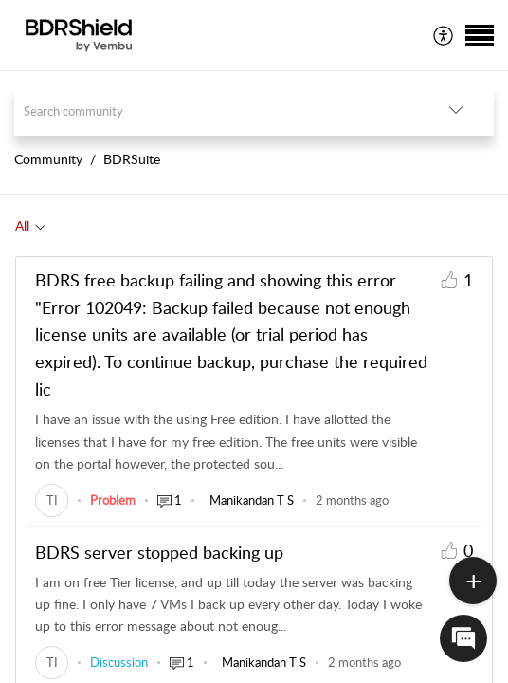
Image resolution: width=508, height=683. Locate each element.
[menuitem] (444, 35)
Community (48, 159)
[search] (216, 110)
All (22, 225)
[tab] (30, 225)
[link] (51, 499)
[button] (444, 35)
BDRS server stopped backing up (159, 552)
